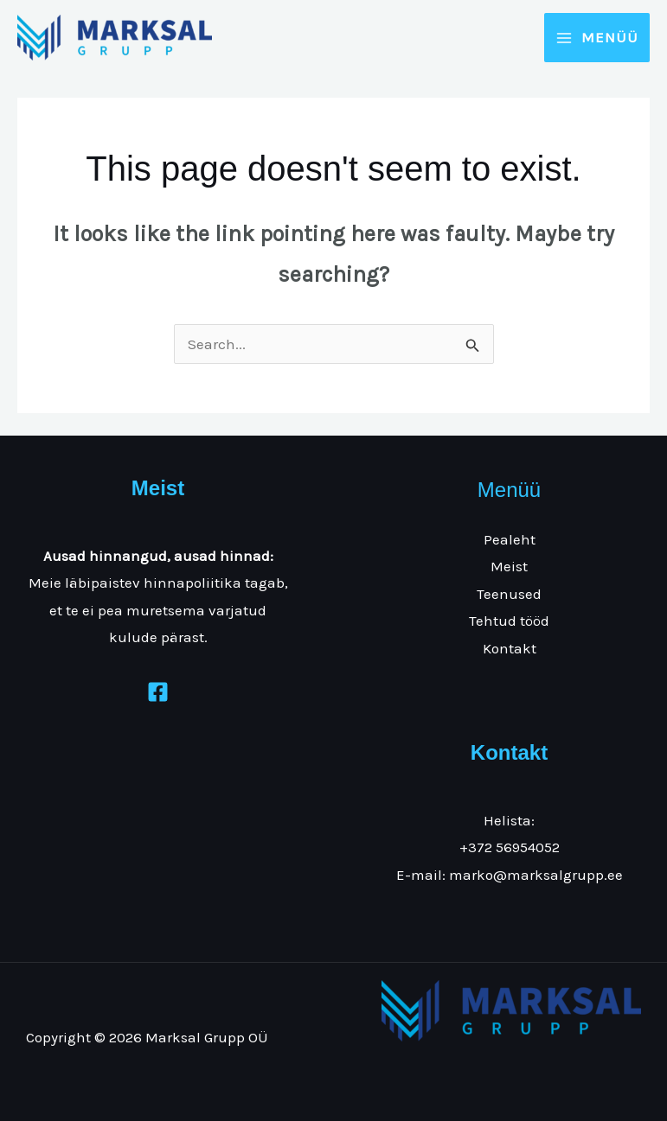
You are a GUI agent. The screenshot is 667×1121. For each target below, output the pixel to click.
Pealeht (510, 539)
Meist (509, 566)
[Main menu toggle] (597, 37)
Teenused (509, 593)
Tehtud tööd (509, 620)
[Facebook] (158, 692)
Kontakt (509, 648)
